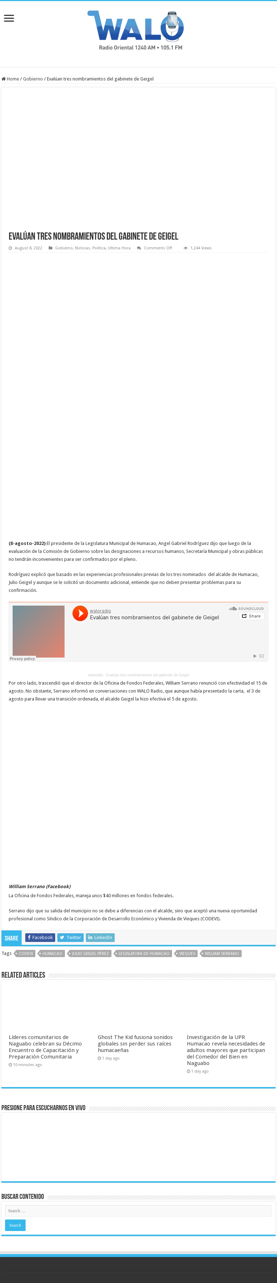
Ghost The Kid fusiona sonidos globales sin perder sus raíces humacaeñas (135, 1043)
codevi (26, 953)
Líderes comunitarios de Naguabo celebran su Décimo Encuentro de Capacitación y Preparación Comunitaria (45, 1047)
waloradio (95, 675)
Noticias (82, 248)
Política (99, 248)
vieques (187, 953)
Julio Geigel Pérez (90, 953)
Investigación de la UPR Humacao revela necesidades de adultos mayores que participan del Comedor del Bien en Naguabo (226, 1050)
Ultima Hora (119, 248)
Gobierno (33, 79)
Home (10, 79)
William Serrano (222, 953)
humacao (52, 953)
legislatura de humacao (144, 953)
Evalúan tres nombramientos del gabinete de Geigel (147, 675)
